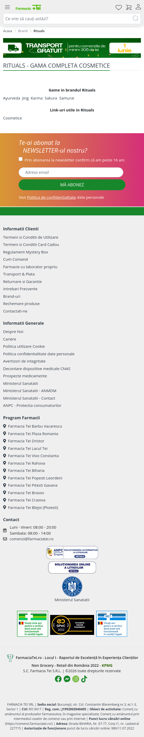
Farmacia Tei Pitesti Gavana (30, 485)
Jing (25, 98)
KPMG (107, 665)
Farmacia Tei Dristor (23, 440)
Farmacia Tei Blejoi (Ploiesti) (30, 507)
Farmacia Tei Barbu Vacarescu (32, 426)
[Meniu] (7, 7)
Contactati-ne (15, 311)
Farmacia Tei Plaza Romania (30, 433)
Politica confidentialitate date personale (38, 353)
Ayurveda (11, 98)
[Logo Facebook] (58, 679)
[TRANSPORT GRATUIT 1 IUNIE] (72, 48)
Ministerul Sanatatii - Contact (29, 398)
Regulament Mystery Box (25, 251)
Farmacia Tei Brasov (23, 492)
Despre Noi (13, 331)
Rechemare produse (21, 303)
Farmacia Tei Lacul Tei (25, 448)
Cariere (9, 339)
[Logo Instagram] (75, 679)
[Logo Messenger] (67, 679)
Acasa (7, 31)
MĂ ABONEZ (72, 185)
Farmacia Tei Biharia (23, 470)
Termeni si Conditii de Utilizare (30, 237)
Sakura (51, 98)
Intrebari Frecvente (20, 288)
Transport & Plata (19, 274)
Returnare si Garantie (22, 281)
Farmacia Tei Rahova (24, 463)
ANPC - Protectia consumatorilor (32, 405)
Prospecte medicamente (25, 375)
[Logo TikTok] (84, 679)
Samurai (66, 98)
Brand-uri (11, 296)
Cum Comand (15, 259)
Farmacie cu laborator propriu (30, 266)
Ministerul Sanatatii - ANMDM (29, 390)
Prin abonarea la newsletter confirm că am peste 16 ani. (75, 159)
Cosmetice (12, 118)
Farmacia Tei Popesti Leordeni (32, 477)
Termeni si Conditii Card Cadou (31, 244)
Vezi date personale (61, 197)
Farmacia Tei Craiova (24, 499)
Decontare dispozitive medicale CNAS (36, 368)
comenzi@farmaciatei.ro (32, 538)
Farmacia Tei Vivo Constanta (31, 455)
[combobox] (72, 18)
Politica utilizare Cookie (24, 346)
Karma (37, 98)
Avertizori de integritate (24, 361)
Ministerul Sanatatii (20, 383)
